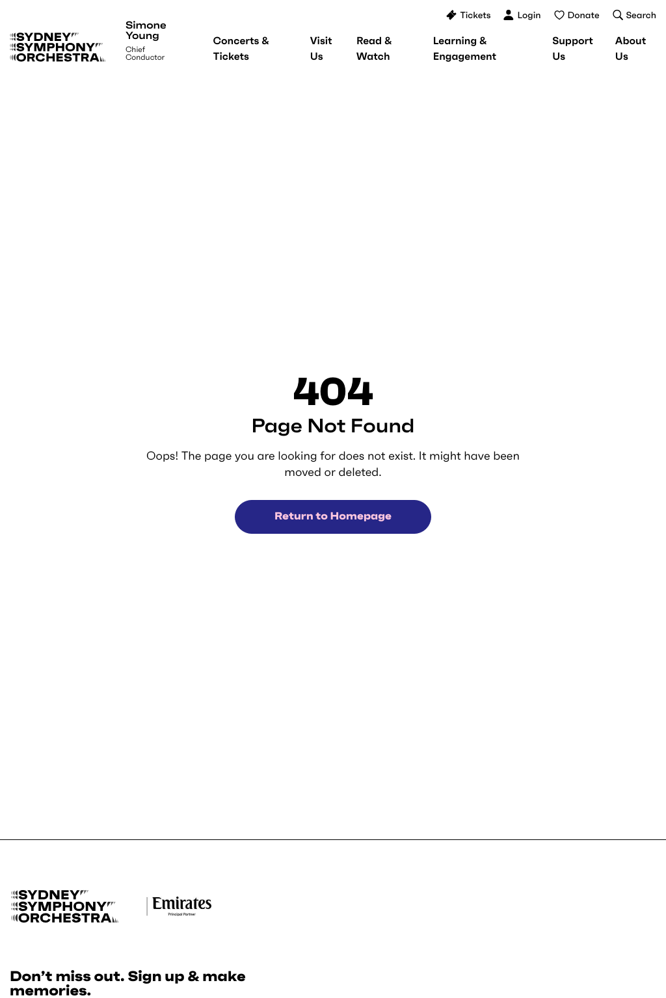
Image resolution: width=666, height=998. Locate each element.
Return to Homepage (333, 516)
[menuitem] (241, 49)
